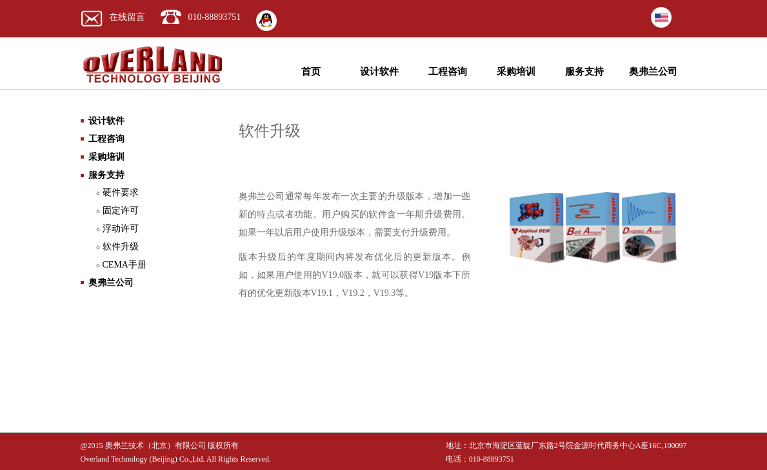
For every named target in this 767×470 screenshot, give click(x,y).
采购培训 (516, 71)
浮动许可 (121, 228)
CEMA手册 (124, 264)
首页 (311, 71)
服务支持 (584, 71)
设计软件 (379, 71)
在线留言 (127, 17)
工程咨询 (447, 71)
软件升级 (121, 246)
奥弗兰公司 (653, 71)
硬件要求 (121, 192)
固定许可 (121, 210)
